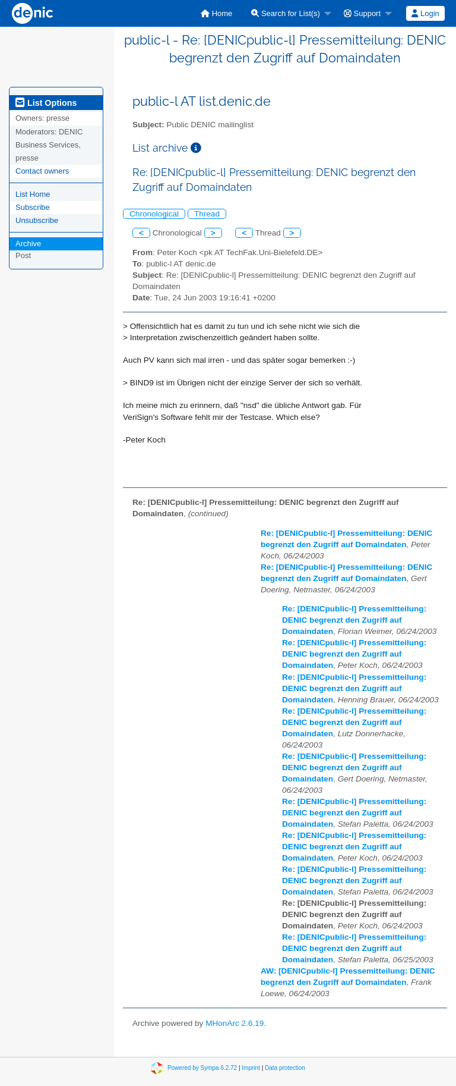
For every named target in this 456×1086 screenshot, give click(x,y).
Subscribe (32, 207)
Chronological (154, 213)
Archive (28, 243)
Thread (207, 213)
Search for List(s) (285, 13)
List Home (32, 194)
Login (425, 13)
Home (216, 13)
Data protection (285, 1068)
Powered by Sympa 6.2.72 (202, 1068)
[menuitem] (216, 13)
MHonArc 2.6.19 (234, 1023)
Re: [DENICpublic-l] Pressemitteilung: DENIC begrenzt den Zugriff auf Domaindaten (354, 620)
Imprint (251, 1068)
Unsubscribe (36, 220)
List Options (46, 103)
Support (362, 13)
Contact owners (42, 171)
